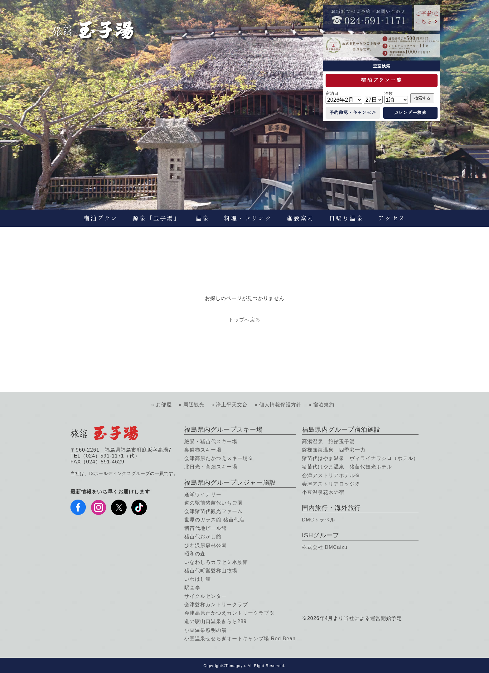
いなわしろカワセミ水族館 (216, 562)
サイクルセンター (205, 596)
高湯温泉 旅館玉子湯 (328, 441)
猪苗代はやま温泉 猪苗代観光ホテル (347, 466)
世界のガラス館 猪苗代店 (214, 519)
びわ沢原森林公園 (205, 545)
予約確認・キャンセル (352, 112)
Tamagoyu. (236, 666)
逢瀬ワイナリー (202, 494)
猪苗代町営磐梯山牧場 (210, 570)
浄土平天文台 (232, 404)
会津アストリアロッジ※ (331, 484)
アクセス (391, 218)
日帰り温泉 (346, 218)
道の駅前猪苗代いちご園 (213, 503)
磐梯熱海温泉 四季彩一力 (334, 450)
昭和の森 (195, 553)
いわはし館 (197, 579)
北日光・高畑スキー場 (210, 466)
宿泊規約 (323, 404)
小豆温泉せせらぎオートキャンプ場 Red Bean (240, 638)
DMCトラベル (318, 519)
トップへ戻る (244, 319)
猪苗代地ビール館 (205, 528)
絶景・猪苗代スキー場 (210, 441)
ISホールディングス (110, 473)
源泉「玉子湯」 (157, 218)
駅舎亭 (192, 587)
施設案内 (300, 218)
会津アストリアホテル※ (331, 475)
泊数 (388, 93)
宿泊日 (332, 93)
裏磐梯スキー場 (202, 450)
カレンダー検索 (410, 112)
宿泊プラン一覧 (381, 80)
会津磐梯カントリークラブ (216, 604)
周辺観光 (194, 404)
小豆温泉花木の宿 (323, 492)
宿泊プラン (101, 218)
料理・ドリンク (248, 218)
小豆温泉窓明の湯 (205, 630)
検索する (422, 98)
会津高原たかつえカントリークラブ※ (229, 613)
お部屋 (164, 404)
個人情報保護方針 (280, 404)
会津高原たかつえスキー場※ (218, 458)
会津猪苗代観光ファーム (213, 511)
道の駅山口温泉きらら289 (215, 621)
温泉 (202, 218)
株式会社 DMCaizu (324, 547)
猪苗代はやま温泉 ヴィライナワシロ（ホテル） (360, 458)
